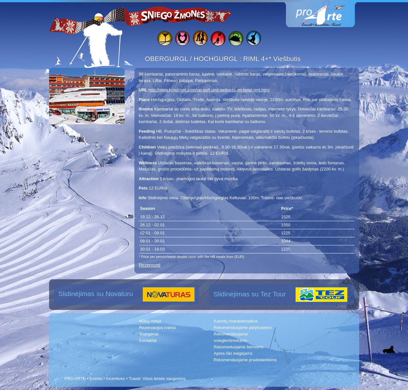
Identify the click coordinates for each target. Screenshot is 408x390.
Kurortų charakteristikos (236, 321)
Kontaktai (148, 340)
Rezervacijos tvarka (157, 327)
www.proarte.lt (326, 13)
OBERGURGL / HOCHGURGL (192, 58)
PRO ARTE (75, 378)
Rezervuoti (150, 265)
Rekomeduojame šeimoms (239, 346)
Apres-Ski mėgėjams (233, 353)
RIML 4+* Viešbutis (272, 58)
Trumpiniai (149, 334)
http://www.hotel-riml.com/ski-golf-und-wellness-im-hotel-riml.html (209, 89)
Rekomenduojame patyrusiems (243, 327)
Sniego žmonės (173, 15)
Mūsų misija (150, 321)
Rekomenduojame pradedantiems (245, 359)
